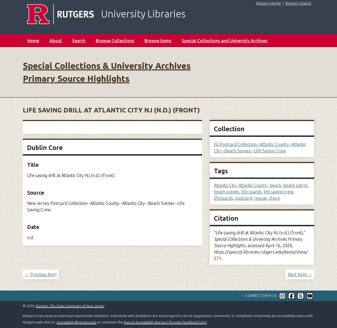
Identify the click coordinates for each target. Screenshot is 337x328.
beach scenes (226, 191)
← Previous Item (41, 274)
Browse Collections (115, 40)
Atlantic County (253, 185)
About (55, 40)
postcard (243, 198)
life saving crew (278, 191)
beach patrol (295, 185)
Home (33, 40)
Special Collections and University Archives (225, 40)
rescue (260, 198)
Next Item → (300, 274)
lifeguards (223, 198)
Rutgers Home (268, 3)
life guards (252, 191)
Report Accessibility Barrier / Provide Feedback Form (165, 322)
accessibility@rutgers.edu (77, 322)
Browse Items (158, 40)
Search (79, 40)
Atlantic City (225, 185)
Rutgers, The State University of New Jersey (70, 306)
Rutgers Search (298, 3)
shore (274, 198)
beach (275, 185)
